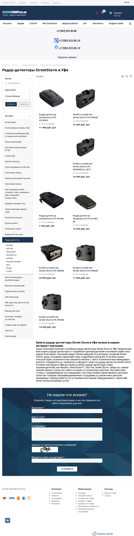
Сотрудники (57, 498)
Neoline (9, 245)
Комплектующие (13, 261)
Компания (56, 489)
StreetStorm (11, 255)
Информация (84, 489)
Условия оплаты (85, 496)
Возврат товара (85, 501)
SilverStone (11, 252)
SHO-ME (9, 248)
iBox (8, 265)
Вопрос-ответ (111, 493)
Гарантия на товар (86, 504)
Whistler (9, 258)
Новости (55, 496)
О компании (57, 493)
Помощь (109, 489)
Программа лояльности (88, 506)
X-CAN (9, 271)
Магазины (56, 504)
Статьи (108, 496)
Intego (9, 268)
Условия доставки (86, 498)
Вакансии (56, 501)
